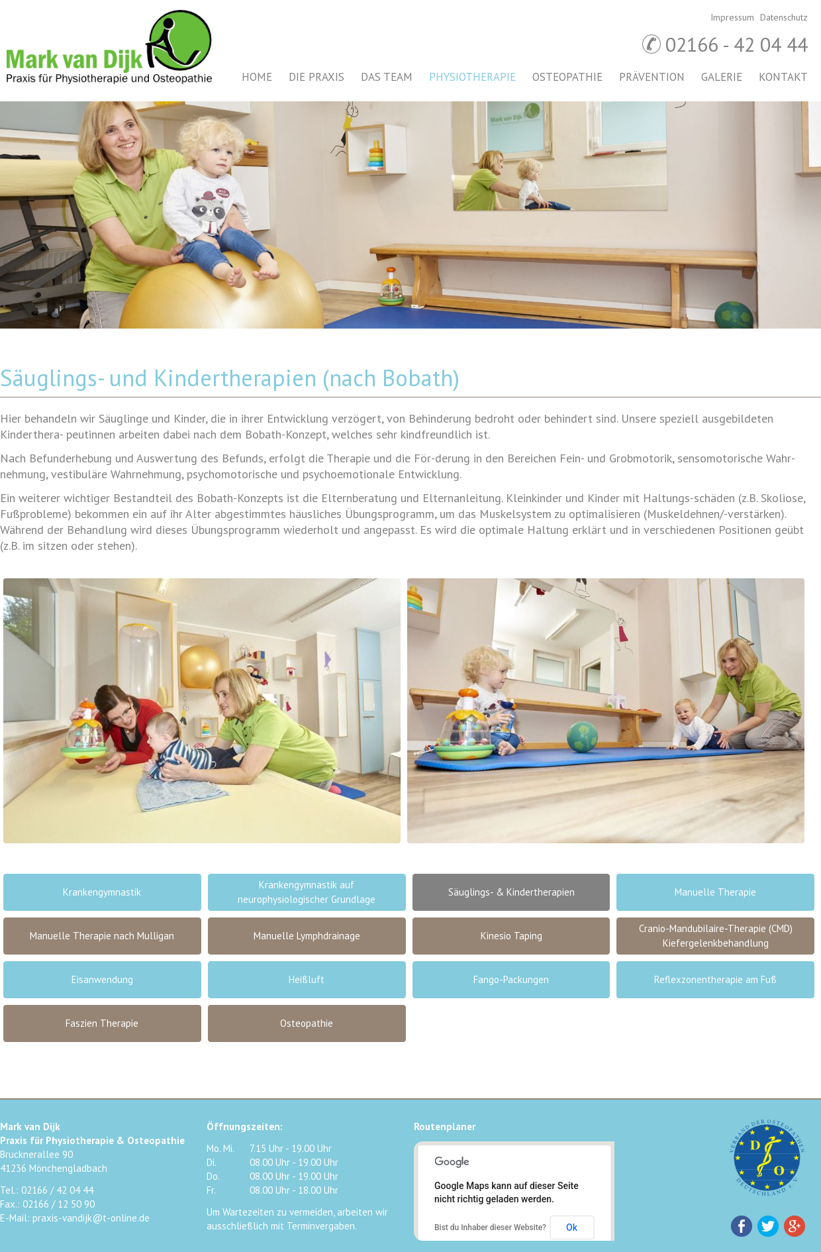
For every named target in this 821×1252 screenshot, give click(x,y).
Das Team (386, 77)
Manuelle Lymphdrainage (307, 935)
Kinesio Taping (511, 935)
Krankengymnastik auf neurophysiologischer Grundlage (306, 892)
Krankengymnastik (102, 892)
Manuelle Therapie (715, 892)
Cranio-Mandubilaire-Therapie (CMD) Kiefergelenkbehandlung (716, 935)
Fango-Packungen (511, 979)
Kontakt (783, 77)
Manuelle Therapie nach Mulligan (102, 935)
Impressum (732, 17)
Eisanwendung (102, 979)
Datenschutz (784, 17)
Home (257, 77)
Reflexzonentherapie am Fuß (715, 979)
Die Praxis (316, 77)
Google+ (794, 1226)
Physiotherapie (472, 77)
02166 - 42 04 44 (736, 44)
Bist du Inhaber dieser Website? (490, 1227)
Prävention (652, 77)
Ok (571, 1227)
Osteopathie (567, 77)
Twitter (768, 1226)
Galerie (721, 77)
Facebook (741, 1226)
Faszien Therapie (102, 1023)
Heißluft (306, 979)
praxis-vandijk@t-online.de (91, 1218)
